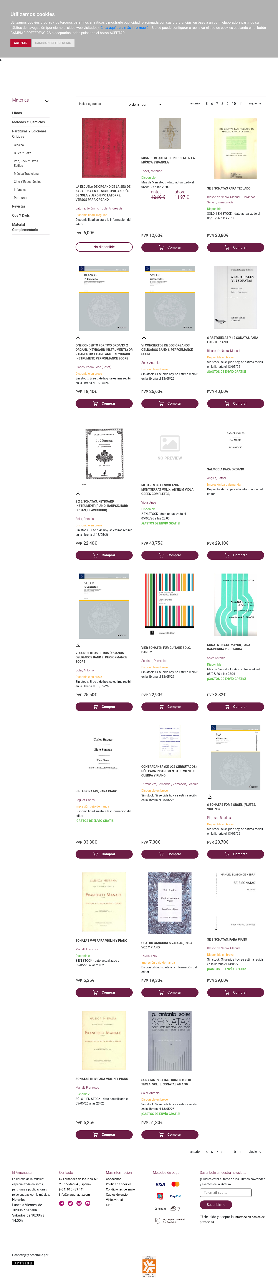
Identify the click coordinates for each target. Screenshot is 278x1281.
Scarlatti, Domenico (154, 661)
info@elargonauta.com (74, 1194)
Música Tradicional (26, 173)
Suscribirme (216, 1205)
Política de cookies (118, 1184)
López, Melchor (151, 171)
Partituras (20, 197)
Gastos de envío (117, 1194)
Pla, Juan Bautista (219, 817)
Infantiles (20, 189)
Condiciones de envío (120, 1189)
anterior (195, 103)
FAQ (108, 1205)
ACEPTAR (20, 43)
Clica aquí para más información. (126, 28)
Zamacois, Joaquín (186, 784)
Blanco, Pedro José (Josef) (93, 367)
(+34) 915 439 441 (71, 1189)
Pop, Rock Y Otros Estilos (26, 163)
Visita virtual (114, 1200)
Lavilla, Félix (149, 956)
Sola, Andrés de (112, 208)
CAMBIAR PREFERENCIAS (53, 43)
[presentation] (233, 1235)
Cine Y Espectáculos (27, 181)
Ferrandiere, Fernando (156, 784)
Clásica (19, 145)
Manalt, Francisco (87, 949)
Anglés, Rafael (216, 478)
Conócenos (113, 1179)
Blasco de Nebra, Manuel (224, 197)
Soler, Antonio (150, 362)
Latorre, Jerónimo (88, 208)
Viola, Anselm (150, 502)
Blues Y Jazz (22, 153)
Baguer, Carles (85, 800)
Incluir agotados (90, 104)
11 (241, 104)
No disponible (104, 247)
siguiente (255, 103)
